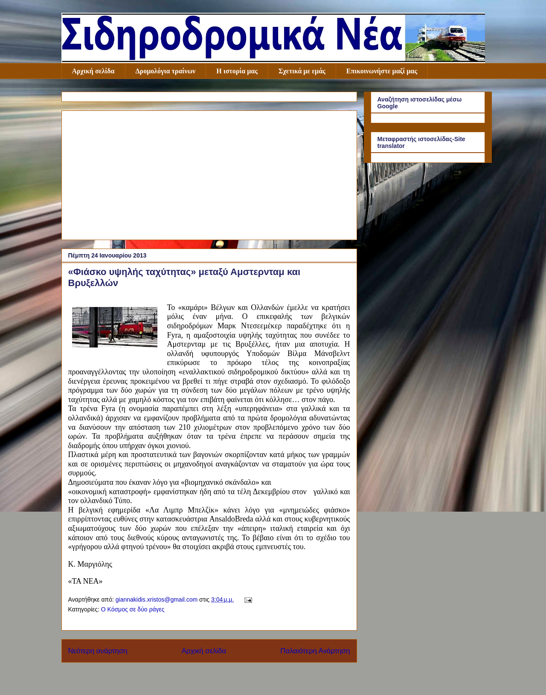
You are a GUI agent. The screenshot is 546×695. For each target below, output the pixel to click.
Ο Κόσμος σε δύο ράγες (133, 609)
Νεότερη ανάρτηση (98, 651)
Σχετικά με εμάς (302, 71)
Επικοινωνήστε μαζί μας (381, 71)
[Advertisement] (209, 173)
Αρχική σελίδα (93, 71)
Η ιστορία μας (237, 71)
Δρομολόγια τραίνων (166, 71)
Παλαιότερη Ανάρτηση (315, 651)
